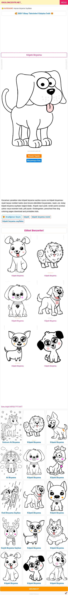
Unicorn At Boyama (11, 442)
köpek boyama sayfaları (13, 221)
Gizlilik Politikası (34, 594)
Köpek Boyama (18, 276)
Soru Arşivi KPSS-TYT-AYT (11, 407)
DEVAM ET (34, 589)
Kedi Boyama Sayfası (11, 513)
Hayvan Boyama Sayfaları (23, 8)
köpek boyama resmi (41, 217)
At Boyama (11, 478)
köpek (26, 217)
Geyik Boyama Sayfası (11, 548)
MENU (64, 2)
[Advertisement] (34, 34)
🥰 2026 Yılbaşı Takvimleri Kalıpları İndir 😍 (34, 13)
